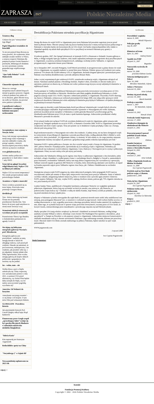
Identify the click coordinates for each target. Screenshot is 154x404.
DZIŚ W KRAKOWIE (120, 22)
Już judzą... (131, 153)
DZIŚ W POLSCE (143, 22)
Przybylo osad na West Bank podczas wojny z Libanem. (138, 172)
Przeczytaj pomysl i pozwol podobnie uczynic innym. (137, 134)
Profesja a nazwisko (135, 102)
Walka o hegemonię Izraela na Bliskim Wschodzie (139, 162)
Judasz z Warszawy (134, 87)
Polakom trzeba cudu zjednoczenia (135, 190)
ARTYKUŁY (28, 22)
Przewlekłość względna (136, 36)
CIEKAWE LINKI (61, 22)
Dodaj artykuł (145, 6)
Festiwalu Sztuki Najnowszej (138, 118)
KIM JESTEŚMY (10, 22)
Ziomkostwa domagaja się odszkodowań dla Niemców (137, 124)
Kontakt (77, 385)
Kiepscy (130, 199)
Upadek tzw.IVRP (134, 59)
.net (66, 2)
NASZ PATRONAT (96, 22)
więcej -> (4, 370)
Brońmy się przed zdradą (137, 94)
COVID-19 (44, 22)
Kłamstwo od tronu (134, 51)
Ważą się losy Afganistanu (137, 181)
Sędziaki (130, 110)
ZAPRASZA (85, 2)
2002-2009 (78, 22)
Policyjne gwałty (133, 43)
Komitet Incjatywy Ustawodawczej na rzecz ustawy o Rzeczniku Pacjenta (138, 145)
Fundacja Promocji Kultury (77, 389)
